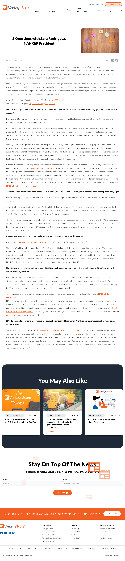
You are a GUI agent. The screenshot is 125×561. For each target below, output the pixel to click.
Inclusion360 (75, 532)
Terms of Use (118, 555)
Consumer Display (47, 548)
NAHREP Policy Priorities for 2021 (22, 186)
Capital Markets (77, 548)
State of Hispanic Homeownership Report (30, 242)
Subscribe (62, 493)
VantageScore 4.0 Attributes (51, 538)
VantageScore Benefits (107, 528)
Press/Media (90, 4)
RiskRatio (74, 535)
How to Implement (106, 538)
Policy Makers (92, 548)
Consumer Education (109, 548)
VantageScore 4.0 (48, 528)
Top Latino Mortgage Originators (42, 103)
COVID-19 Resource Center (42, 168)
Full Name (5, 479)
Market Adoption (105, 532)
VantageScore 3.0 (48, 541)
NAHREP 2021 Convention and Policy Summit (58, 330)
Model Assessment (106, 535)
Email (65, 479)
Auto (21, 548)
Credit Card (32, 548)
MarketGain (75, 538)
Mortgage (12, 548)
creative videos (13, 315)
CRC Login (99, 4)
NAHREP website (58, 100)
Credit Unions (62, 548)
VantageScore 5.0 (48, 535)
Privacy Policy (108, 555)
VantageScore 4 (48, 532)
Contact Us (112, 513)
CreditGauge (75, 528)
